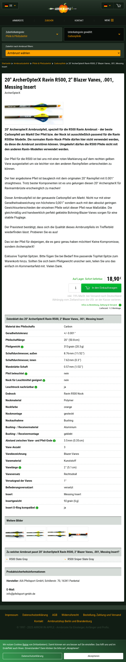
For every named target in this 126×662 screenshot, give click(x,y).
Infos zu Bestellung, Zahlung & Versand (101, 305)
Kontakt (79, 20)
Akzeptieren (93, 656)
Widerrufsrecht (70, 615)
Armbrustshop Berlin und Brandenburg (70, 621)
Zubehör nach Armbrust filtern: (19, 46)
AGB (54, 615)
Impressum (11, 615)
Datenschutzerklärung (35, 615)
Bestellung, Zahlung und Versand (102, 615)
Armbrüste (18, 20)
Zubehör (49, 20)
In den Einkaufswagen (101, 288)
